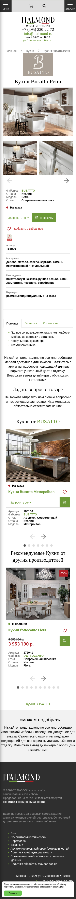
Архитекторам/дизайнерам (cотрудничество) (40, 848)
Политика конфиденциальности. (24, 802)
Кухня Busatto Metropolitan (31, 491)
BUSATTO (28, 190)
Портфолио (18, 841)
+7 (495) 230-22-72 (38, 29)
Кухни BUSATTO (38, 704)
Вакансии (17, 845)
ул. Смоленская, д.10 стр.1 (38, 40)
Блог (14, 833)
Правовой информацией (52, 886)
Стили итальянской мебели (28, 837)
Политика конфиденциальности (31, 852)
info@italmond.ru (38, 33)
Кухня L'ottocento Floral (27, 630)
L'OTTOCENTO (34, 655)
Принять (13, 893)
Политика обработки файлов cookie (34, 864)
